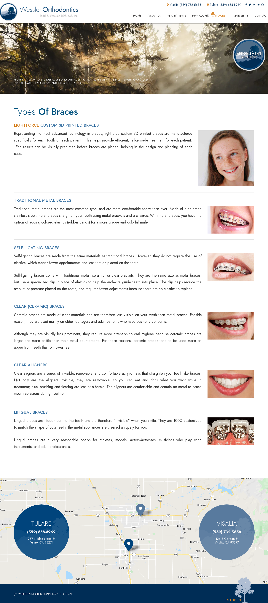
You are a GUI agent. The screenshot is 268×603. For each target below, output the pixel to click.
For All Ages (50, 79)
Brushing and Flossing (138, 79)
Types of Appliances (47, 83)
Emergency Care (71, 83)
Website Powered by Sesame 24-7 (36, 594)
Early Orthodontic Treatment (79, 79)
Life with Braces (111, 79)
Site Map (67, 594)
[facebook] (246, 5)
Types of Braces (23, 83)
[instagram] (262, 5)
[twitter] (250, 5)
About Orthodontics (27, 79)
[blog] (253, 5)
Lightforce (26, 125)
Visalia (172, 4)
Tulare (212, 4)
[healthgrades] (258, 5)
